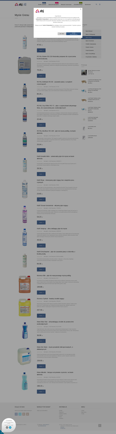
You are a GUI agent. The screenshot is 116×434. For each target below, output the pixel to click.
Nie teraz (62, 33)
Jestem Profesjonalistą (73, 34)
